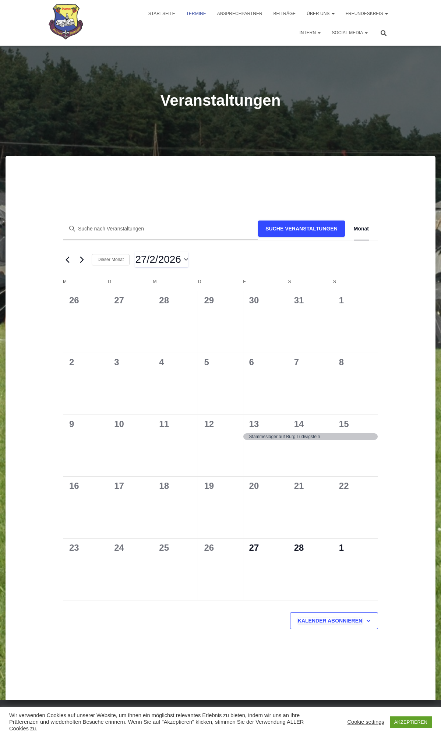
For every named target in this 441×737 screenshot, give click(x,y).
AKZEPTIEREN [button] (410, 722)
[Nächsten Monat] (81, 259)
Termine (196, 13)
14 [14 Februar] (299, 424)
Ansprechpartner (239, 13)
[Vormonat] (67, 259)
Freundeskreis (367, 13)
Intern (310, 32)
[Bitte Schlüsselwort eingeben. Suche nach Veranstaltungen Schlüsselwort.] (160, 228)
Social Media (350, 32)
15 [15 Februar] (344, 424)
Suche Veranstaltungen (301, 229)
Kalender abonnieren (330, 621)
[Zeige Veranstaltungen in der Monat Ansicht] (361, 228)
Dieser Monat (111, 259)
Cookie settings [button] (365, 722)
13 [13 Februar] (254, 424)
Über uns (320, 13)
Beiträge (285, 13)
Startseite (161, 13)
